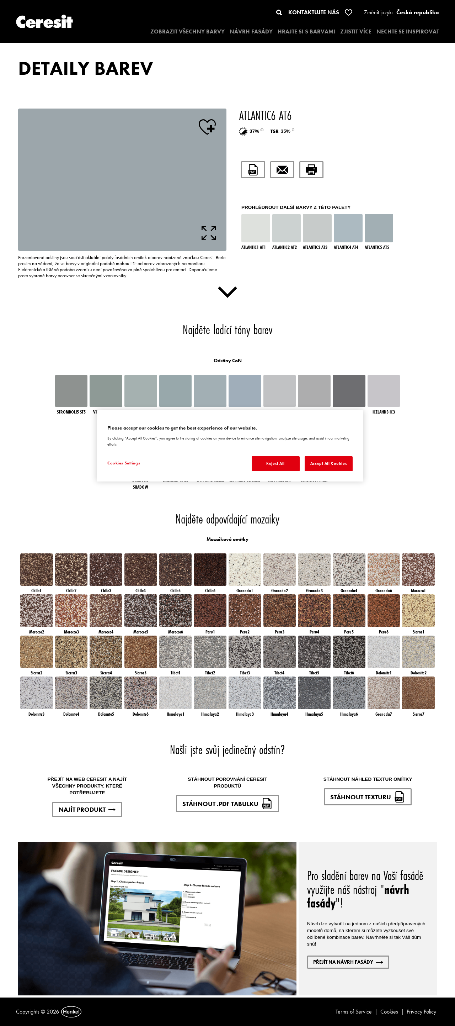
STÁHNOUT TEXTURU (367, 797)
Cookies (389, 1011)
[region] (230, 446)
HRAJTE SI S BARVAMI (306, 31)
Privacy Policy (421, 1011)
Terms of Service (354, 1011)
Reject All (275, 463)
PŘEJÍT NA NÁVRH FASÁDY (348, 962)
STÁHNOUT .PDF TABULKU (227, 803)
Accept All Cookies (328, 463)
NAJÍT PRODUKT (87, 809)
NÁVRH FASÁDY (251, 31)
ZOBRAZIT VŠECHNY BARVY (187, 31)
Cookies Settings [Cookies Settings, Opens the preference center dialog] (123, 463)
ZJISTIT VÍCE (355, 31)
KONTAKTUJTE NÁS (313, 12)
